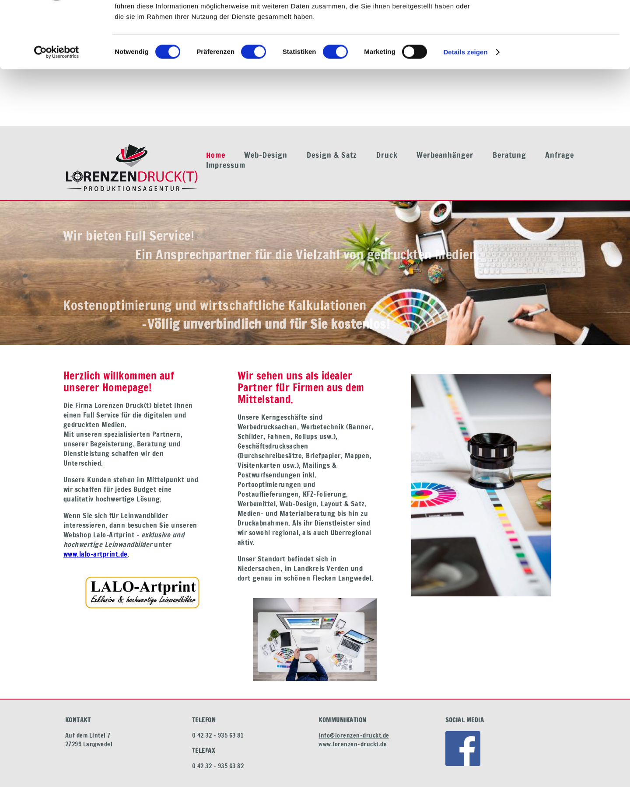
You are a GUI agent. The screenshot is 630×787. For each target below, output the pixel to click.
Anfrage (559, 155)
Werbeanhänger (444, 155)
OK (557, 21)
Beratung (509, 155)
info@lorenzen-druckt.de (353, 735)
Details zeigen (465, 109)
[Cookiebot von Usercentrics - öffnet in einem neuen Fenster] (56, 109)
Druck (387, 155)
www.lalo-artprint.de (95, 554)
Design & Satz (332, 155)
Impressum (225, 165)
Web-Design (265, 155)
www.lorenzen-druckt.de (352, 744)
